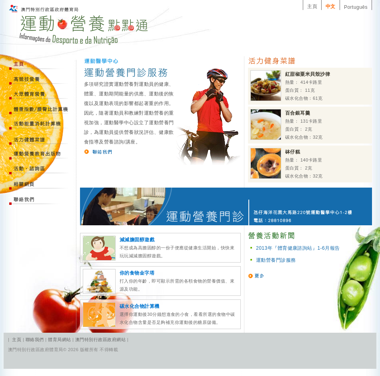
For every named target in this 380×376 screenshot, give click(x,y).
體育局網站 (59, 339)
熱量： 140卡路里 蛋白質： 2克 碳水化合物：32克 (286, 163)
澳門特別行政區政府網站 (100, 339)
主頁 (312, 6)
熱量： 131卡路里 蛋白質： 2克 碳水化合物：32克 (286, 124)
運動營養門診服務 (276, 260)
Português (356, 7)
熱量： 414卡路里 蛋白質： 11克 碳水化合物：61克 (290, 85)
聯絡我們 (35, 339)
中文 (331, 6)
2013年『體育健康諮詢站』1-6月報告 (298, 248)
